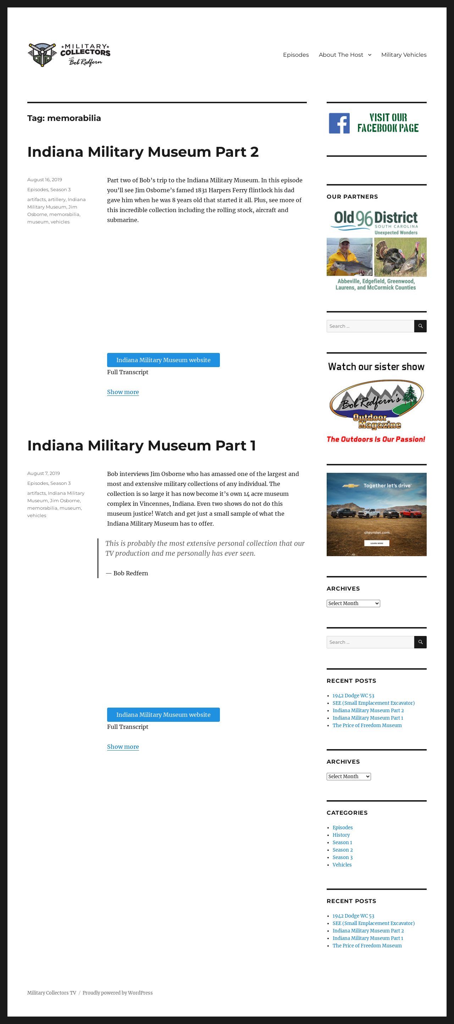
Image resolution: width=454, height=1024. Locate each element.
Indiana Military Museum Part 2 (143, 151)
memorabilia (64, 214)
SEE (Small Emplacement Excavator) (374, 703)
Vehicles (342, 865)
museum (38, 222)
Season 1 (342, 843)
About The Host (341, 54)
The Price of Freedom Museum (367, 726)
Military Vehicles (404, 54)
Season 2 (343, 850)
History (341, 835)
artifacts (36, 199)
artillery (57, 199)
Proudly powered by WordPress (118, 993)
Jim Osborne (65, 500)
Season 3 (60, 189)
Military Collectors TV (51, 993)
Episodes (296, 54)
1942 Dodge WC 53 (353, 696)
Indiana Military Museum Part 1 (141, 445)
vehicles (60, 222)
